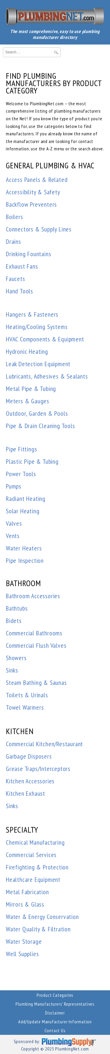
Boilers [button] (14, 216)
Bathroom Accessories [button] (33, 596)
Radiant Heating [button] (25, 498)
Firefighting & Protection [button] (37, 867)
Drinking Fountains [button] (28, 254)
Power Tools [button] (21, 474)
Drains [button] (13, 241)
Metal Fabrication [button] (27, 892)
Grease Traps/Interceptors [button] (38, 768)
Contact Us (55, 1030)
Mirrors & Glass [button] (25, 904)
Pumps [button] (13, 486)
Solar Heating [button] (22, 511)
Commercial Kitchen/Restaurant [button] (44, 744)
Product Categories (55, 995)
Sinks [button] (12, 670)
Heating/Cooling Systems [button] (36, 326)
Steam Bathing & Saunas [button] (36, 682)
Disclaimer (55, 1013)
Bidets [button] (14, 620)
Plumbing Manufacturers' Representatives (55, 1004)
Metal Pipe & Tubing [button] (31, 388)
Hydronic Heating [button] (27, 351)
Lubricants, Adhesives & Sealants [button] (47, 376)
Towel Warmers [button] (25, 707)
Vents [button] (13, 535)
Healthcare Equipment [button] (33, 879)
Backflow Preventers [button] (31, 204)
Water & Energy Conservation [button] (42, 916)
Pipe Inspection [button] (25, 560)
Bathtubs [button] (17, 608)
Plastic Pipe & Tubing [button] (32, 461)
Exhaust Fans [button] (22, 266)
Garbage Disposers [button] (29, 756)
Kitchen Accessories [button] (30, 781)
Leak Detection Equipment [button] (38, 364)
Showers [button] (16, 658)
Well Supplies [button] (22, 954)
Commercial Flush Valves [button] (36, 645)
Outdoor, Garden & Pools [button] (37, 413)
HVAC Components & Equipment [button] (45, 339)
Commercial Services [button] (31, 854)
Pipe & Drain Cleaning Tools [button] (40, 425)
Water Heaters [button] (24, 548)
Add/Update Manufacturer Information (55, 1022)
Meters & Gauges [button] (27, 401)
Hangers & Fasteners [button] (32, 314)
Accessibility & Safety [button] (33, 192)
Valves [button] (14, 523)
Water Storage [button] (24, 941)
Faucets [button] (15, 278)
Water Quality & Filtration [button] (38, 929)
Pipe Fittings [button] (21, 449)
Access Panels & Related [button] (36, 179)
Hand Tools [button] (19, 291)
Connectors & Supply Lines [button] (39, 229)
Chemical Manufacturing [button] (35, 842)
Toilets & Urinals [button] (27, 695)
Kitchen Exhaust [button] (25, 793)
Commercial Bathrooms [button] (34, 633)
